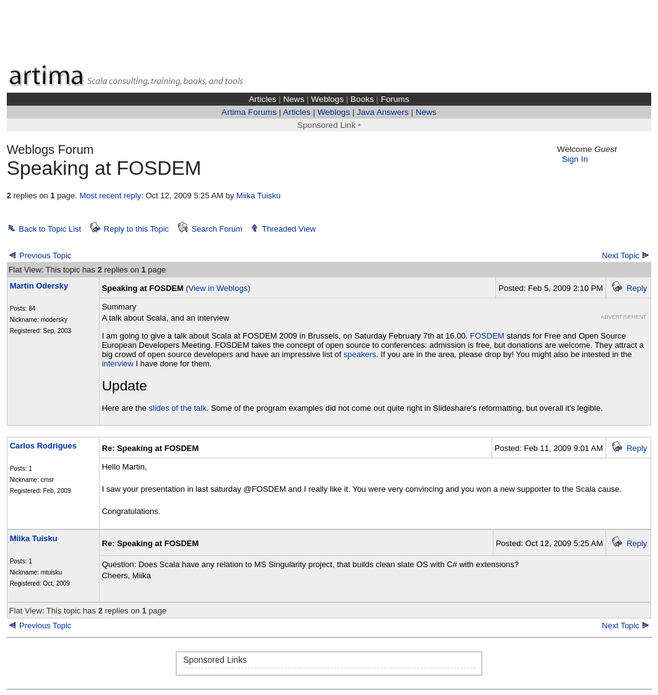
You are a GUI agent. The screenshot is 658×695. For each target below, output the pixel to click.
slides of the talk (178, 408)
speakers (360, 354)
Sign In (575, 159)
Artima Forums (248, 112)
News (293, 99)
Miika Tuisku (258, 195)
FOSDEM (487, 335)
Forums (395, 99)
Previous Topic (45, 255)
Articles (262, 99)
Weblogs (327, 99)
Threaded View (288, 229)
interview (118, 363)
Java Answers (383, 112)
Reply (636, 288)
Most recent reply (110, 195)
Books (362, 99)
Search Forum (217, 229)
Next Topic (620, 255)
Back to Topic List (50, 229)
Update (124, 385)
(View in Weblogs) (218, 288)
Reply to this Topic (136, 229)
